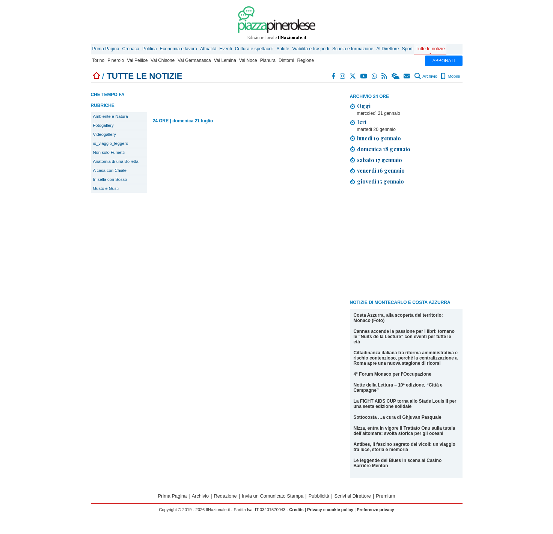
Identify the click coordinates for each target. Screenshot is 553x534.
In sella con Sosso (110, 179)
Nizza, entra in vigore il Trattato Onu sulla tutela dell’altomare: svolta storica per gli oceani (404, 431)
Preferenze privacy (375, 509)
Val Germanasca (194, 60)
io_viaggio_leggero (110, 143)
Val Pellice (137, 60)
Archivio (425, 76)
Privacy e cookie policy (330, 509)
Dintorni (286, 60)
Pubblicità (319, 496)
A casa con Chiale (110, 170)
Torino (98, 60)
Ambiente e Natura (110, 116)
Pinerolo (115, 60)
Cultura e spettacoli (254, 48)
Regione (305, 60)
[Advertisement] (406, 243)
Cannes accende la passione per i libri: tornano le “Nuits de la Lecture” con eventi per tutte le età (404, 336)
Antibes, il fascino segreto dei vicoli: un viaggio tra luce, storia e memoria (404, 447)
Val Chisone (163, 60)
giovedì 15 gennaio (380, 181)
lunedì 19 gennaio (379, 138)
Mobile (450, 76)
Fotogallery (103, 125)
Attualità (208, 48)
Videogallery (104, 134)
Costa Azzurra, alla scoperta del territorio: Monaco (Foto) (398, 318)
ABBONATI (443, 60)
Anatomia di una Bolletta (116, 161)
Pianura (268, 60)
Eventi (225, 48)
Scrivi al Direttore (353, 496)
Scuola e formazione (352, 48)
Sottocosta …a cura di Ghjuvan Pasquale (397, 417)
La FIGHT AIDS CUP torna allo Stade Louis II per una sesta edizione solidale (405, 404)
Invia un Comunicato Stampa (272, 496)
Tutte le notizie (430, 48)
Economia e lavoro (178, 48)
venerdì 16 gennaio (381, 170)
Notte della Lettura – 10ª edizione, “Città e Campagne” (398, 387)
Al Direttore (387, 48)
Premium (385, 496)
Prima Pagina (105, 48)
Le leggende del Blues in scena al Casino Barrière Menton (398, 463)
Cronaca (130, 48)
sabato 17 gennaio (379, 160)
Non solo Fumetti (109, 152)
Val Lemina (225, 60)
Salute (282, 48)
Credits (296, 509)
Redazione (225, 496)
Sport (407, 48)
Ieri (361, 122)
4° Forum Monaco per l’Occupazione (393, 374)
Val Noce (248, 60)
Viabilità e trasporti (310, 48)
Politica (149, 48)
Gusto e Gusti (106, 188)
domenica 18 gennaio (383, 149)
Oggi (364, 106)
